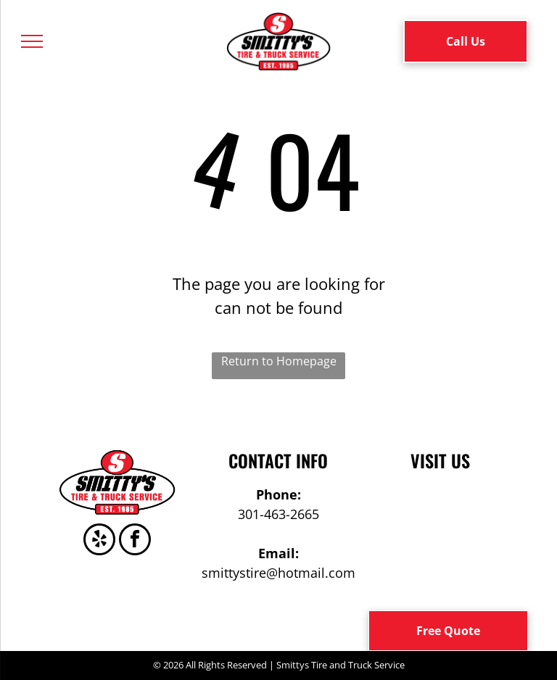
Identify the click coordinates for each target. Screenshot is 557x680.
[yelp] (99, 541)
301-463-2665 (278, 514)
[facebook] (135, 541)
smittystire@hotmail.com (278, 572)
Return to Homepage (279, 361)
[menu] (32, 41)
